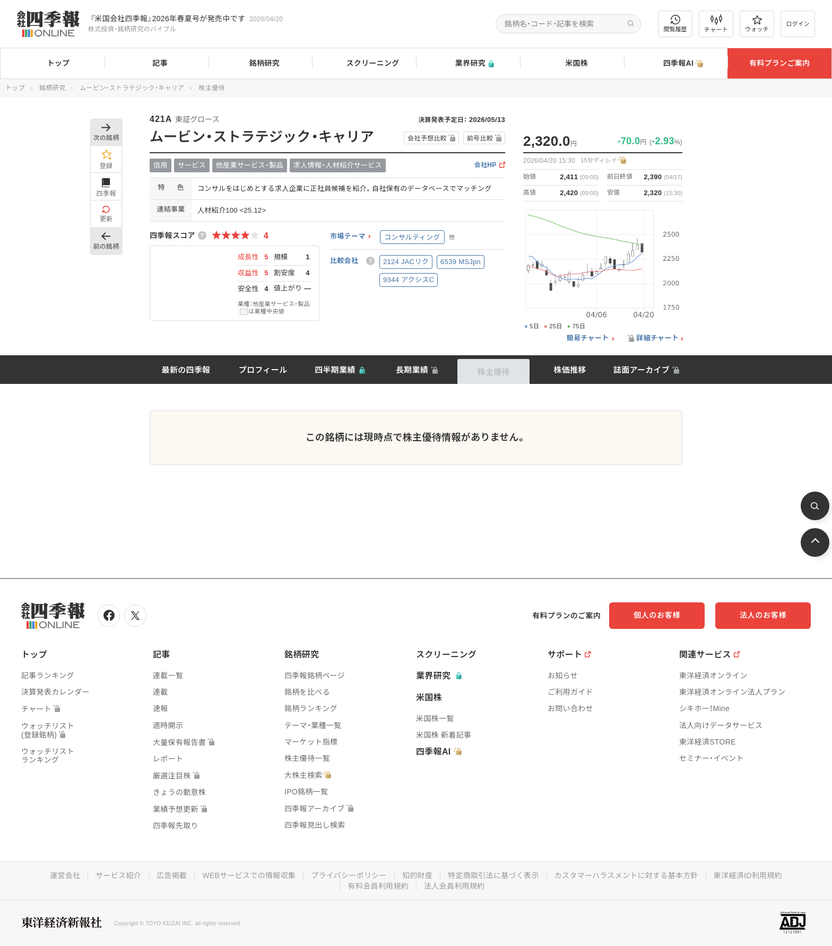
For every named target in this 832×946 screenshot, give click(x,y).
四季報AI (676, 63)
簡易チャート (588, 338)
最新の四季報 (186, 369)
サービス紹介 (118, 875)
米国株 (571, 63)
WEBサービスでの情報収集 (249, 875)
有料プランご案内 (779, 63)
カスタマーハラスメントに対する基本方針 (626, 875)
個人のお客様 (657, 615)
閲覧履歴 (675, 23)
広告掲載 (172, 875)
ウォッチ (757, 23)
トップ (52, 63)
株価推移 (569, 369)
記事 (156, 63)
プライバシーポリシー (349, 875)
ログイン (798, 24)
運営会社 (65, 875)
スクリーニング (364, 63)
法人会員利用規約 (454, 886)
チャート (716, 23)
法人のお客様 (763, 615)
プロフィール (263, 369)
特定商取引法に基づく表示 (493, 875)
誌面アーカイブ (641, 369)
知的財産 (417, 875)
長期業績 (412, 369)
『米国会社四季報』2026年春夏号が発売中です (167, 18)
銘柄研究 (260, 63)
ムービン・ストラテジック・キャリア (132, 88)
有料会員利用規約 (378, 886)
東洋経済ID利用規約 (748, 875)
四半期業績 (335, 369)
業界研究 (468, 63)
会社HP (485, 165)
